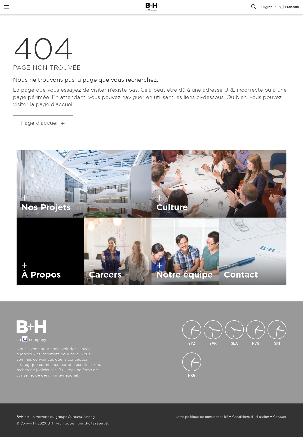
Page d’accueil (39, 123)
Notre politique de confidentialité (201, 417)
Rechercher (251, 8)
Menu (9, 8)
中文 (275, 8)
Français (289, 8)
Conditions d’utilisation (250, 417)
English (264, 8)
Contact (279, 417)
